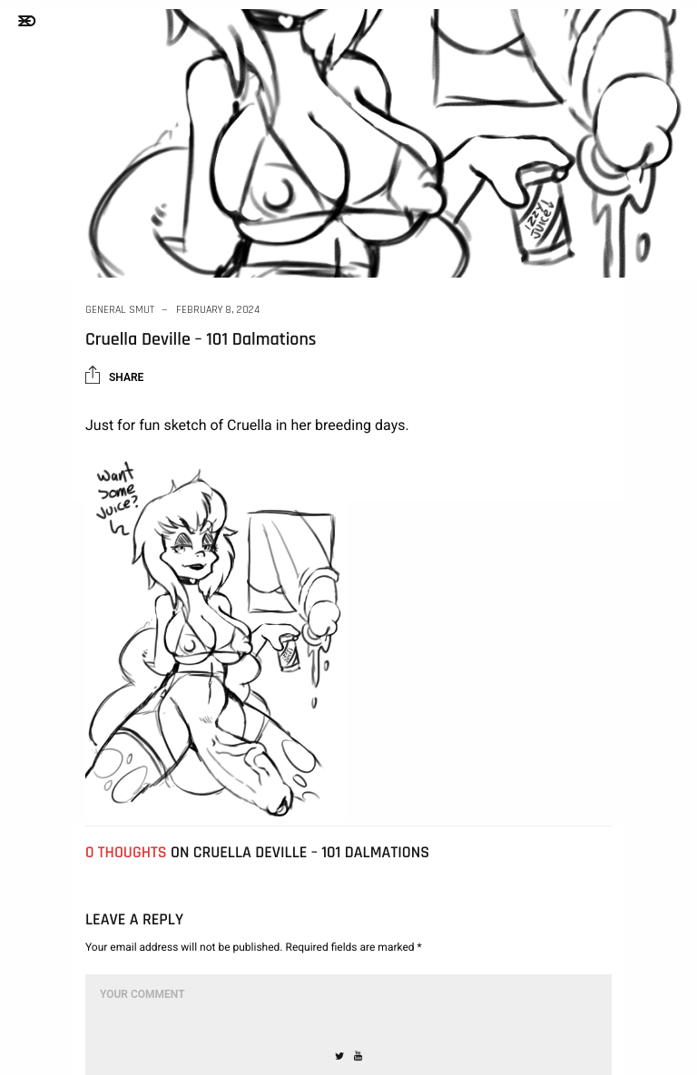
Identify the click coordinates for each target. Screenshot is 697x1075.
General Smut (119, 310)
